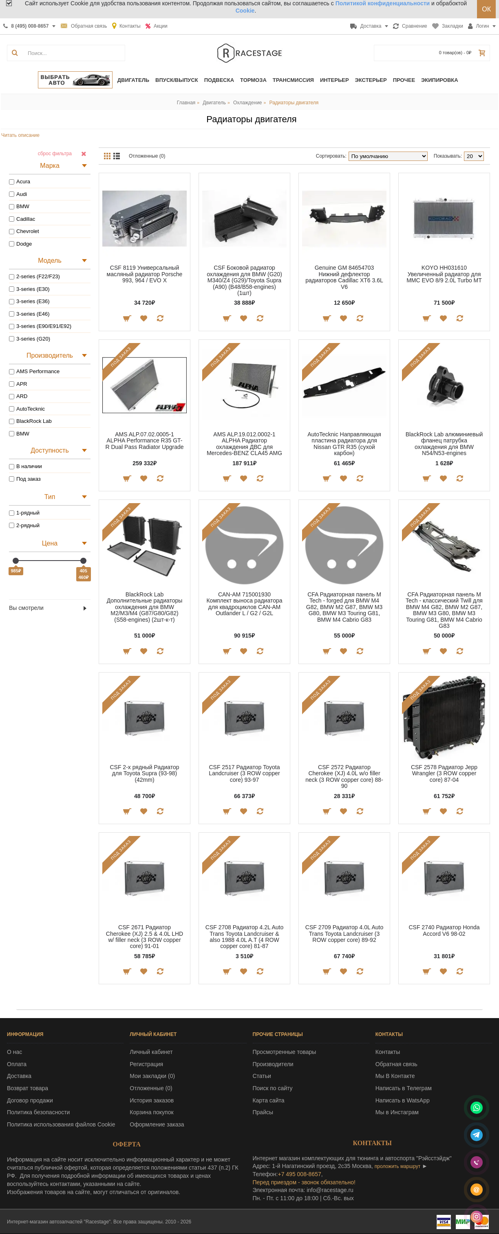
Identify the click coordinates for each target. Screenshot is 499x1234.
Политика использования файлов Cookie (61, 1124)
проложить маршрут (397, 1166)
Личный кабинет (151, 1052)
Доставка (19, 1076)
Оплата (16, 1064)
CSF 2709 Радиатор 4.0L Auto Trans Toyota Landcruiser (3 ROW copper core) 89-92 (344, 933)
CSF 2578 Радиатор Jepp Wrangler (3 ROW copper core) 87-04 (444, 773)
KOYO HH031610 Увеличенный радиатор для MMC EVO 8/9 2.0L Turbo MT (444, 274)
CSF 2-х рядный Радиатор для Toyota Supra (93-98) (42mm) (144, 773)
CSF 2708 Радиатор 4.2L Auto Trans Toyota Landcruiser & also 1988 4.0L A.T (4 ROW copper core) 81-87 (244, 936)
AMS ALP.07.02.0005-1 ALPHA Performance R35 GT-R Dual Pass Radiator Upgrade (144, 440)
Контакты (387, 1052)
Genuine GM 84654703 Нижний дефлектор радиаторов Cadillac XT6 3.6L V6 (344, 277)
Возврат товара (27, 1088)
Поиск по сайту (273, 1088)
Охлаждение (247, 103)
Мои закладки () (152, 1076)
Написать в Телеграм (403, 1088)
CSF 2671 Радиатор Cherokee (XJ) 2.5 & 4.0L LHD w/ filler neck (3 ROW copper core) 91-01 (144, 936)
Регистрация (146, 1064)
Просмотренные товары (284, 1052)
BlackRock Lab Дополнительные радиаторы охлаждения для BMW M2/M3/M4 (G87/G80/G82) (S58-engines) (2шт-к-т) (145, 607)
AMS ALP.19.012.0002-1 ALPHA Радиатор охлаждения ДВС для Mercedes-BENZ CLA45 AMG (244, 443)
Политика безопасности (38, 1112)
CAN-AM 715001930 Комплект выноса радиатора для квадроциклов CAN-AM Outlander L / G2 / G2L (244, 603)
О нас (14, 1052)
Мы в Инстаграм (397, 1112)
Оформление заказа (157, 1124)
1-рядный (24, 513)
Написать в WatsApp (402, 1100)
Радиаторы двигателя (294, 103)
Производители (273, 1064)
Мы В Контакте (395, 1076)
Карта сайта (269, 1100)
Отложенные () (151, 1088)
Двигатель (214, 103)
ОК (486, 9)
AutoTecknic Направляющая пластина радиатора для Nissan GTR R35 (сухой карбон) (344, 443)
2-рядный (24, 525)
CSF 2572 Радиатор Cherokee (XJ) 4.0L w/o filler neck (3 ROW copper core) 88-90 (344, 776)
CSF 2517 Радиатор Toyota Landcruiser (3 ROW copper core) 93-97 (244, 773)
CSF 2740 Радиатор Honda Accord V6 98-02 (443, 930)
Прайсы (263, 1112)
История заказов (152, 1100)
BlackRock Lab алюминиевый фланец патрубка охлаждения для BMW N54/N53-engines (444, 443)
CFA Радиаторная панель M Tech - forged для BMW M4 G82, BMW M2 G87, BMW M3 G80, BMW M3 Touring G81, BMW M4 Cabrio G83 (344, 607)
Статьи (262, 1076)
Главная (186, 103)
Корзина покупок (151, 1112)
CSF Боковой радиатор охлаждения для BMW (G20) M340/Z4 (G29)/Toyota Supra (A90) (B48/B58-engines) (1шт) (244, 280)
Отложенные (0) (147, 156)
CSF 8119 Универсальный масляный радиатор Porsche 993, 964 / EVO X (145, 274)
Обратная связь (396, 1064)
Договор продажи (30, 1100)
